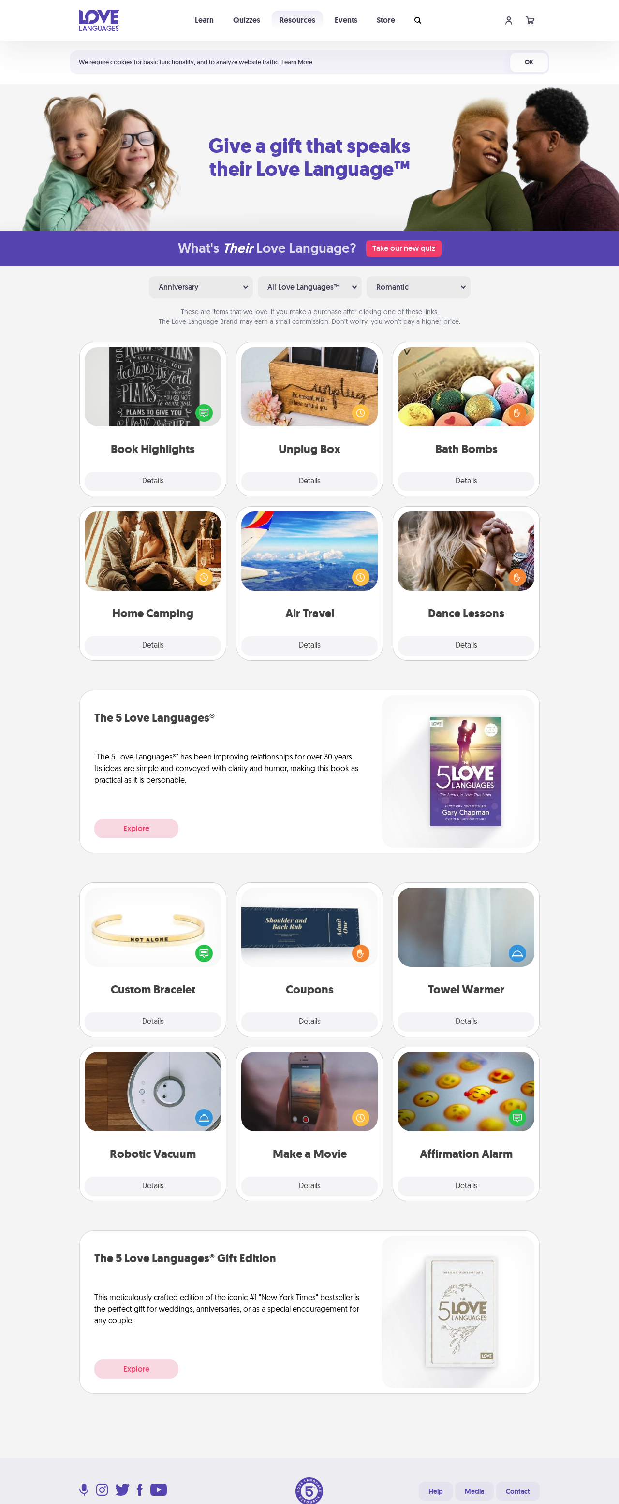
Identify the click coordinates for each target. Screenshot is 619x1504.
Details (153, 481)
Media (474, 1491)
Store (386, 20)
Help (435, 1491)
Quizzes (246, 20)
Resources (297, 20)
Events (346, 20)
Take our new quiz (403, 248)
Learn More (296, 62)
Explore (136, 828)
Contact (518, 1491)
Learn (204, 20)
